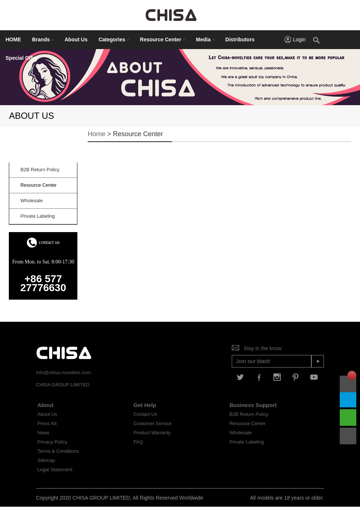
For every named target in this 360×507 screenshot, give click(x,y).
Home (96, 134)
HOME (13, 39)
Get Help (144, 405)
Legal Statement (55, 469)
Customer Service (152, 423)
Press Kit (47, 423)
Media (205, 39)
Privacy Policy (52, 442)
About (45, 405)
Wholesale (241, 432)
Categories (113, 39)
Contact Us (145, 414)
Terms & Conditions (58, 451)
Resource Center (162, 39)
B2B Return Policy (249, 414)
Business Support (253, 405)
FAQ (138, 442)
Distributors (240, 39)
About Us (75, 39)
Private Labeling (247, 442)
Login (294, 39)
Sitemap (46, 460)
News (44, 432)
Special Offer (21, 58)
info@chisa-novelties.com (63, 372)
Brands (42, 39)
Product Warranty (152, 432)
